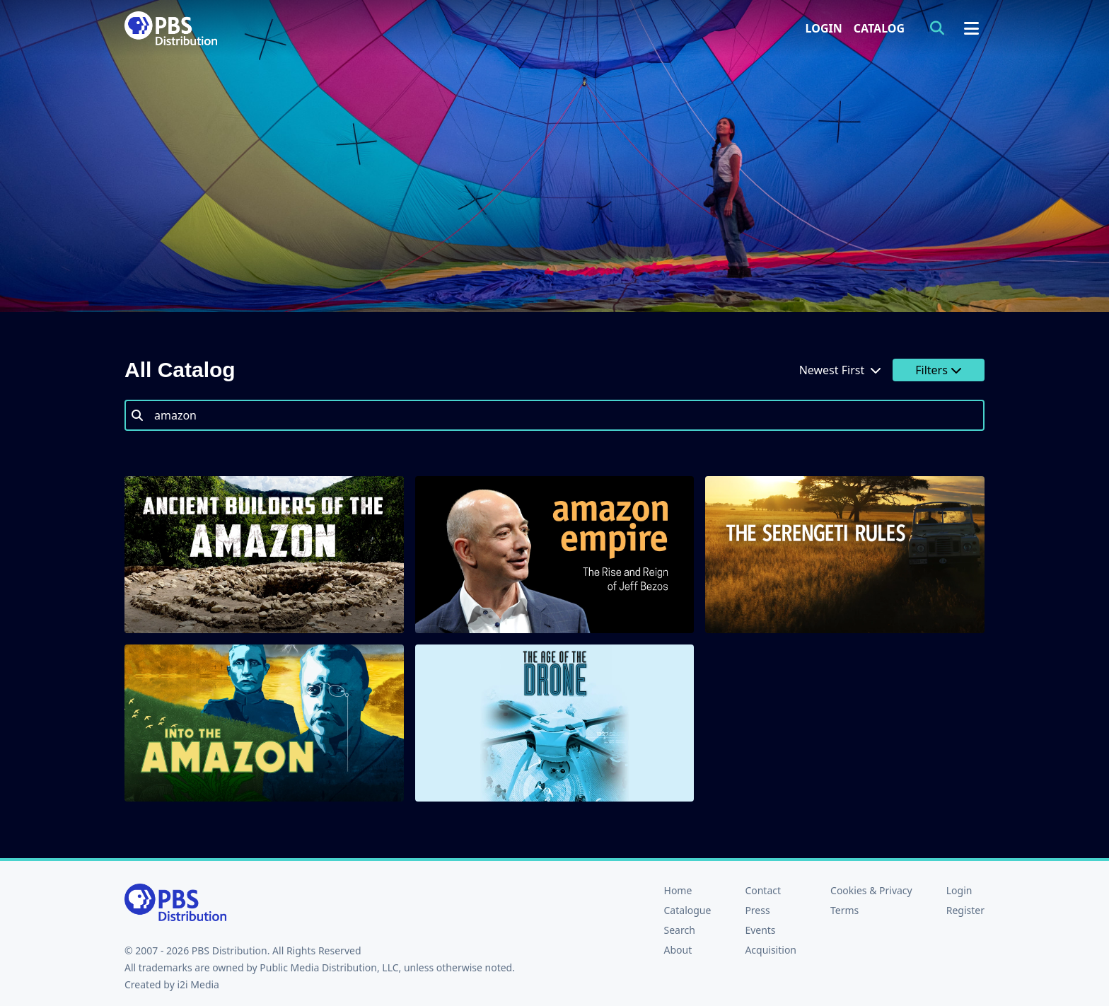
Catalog (879, 28)
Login (824, 28)
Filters (938, 370)
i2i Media (198, 984)
